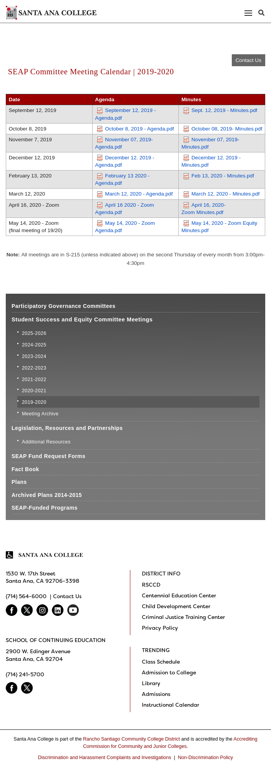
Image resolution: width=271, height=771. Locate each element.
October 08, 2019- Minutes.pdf (222, 129)
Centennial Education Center (179, 595)
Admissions (156, 694)
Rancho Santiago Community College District (131, 739)
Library (151, 683)
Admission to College (169, 672)
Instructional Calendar (170, 704)
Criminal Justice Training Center (183, 617)
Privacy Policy (160, 627)
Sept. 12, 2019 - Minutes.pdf (220, 110)
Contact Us (248, 60)
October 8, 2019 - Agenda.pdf (135, 129)
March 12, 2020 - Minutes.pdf (221, 194)
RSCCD (151, 584)
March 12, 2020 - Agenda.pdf (135, 194)
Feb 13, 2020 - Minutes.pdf (218, 176)
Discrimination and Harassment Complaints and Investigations (104, 757)
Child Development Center (176, 606)
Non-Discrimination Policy (205, 757)
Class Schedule (161, 661)
